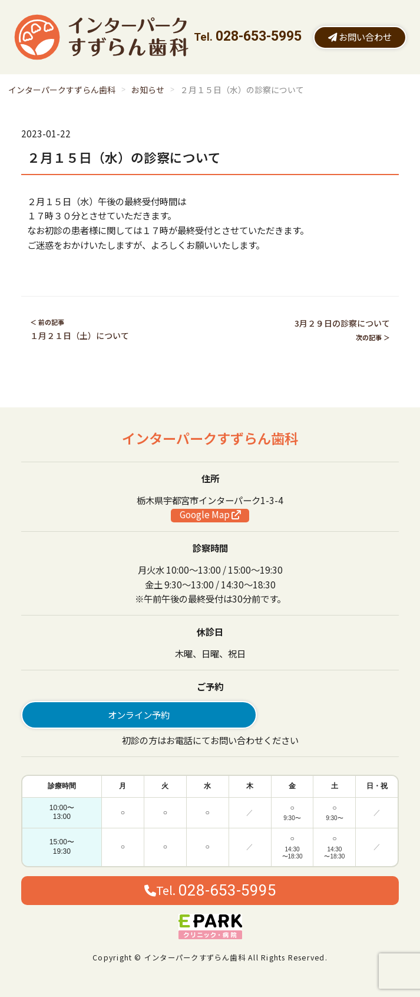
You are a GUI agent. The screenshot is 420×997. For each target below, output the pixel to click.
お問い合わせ (360, 36)
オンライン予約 (139, 714)
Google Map (210, 515)
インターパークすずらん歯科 (61, 90)
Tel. (210, 890)
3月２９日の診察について (342, 323)
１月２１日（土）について (79, 335)
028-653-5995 (259, 36)
